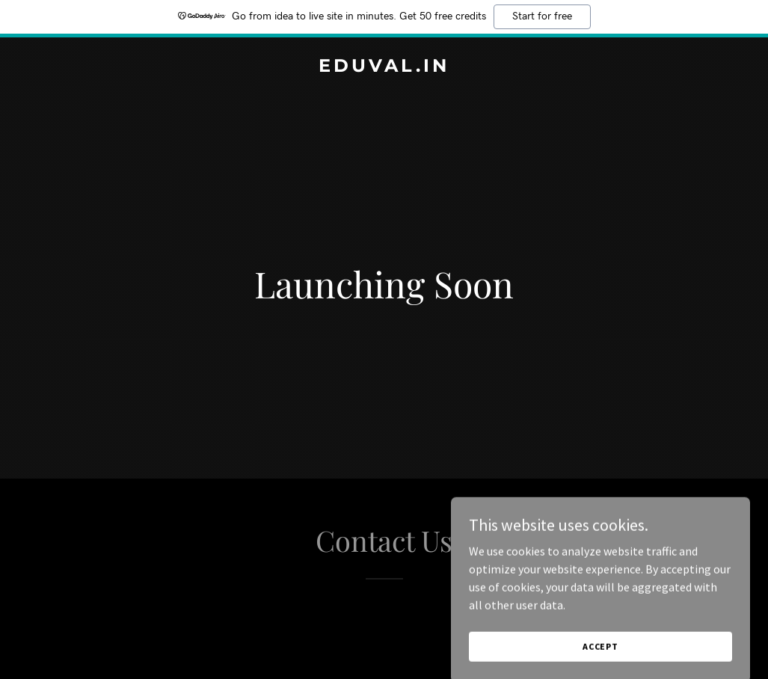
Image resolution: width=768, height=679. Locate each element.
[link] (384, 67)
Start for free (542, 16)
